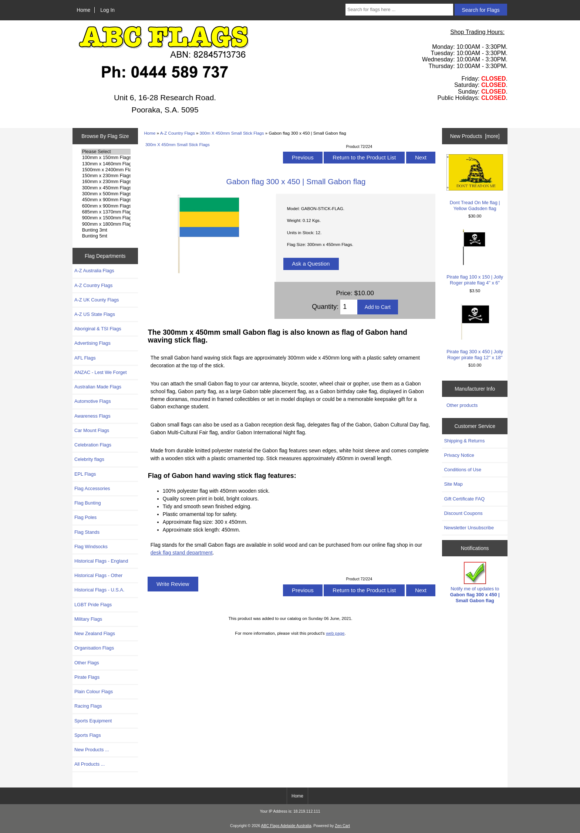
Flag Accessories (92, 488)
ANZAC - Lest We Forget (100, 372)
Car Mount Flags (91, 430)
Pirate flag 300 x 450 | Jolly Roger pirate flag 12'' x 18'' (474, 332)
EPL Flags (85, 474)
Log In (107, 10)
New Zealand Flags (94, 633)
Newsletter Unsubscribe (469, 527)
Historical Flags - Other (98, 575)
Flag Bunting (87, 503)
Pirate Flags (87, 677)
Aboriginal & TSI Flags (97, 328)
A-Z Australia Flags (94, 270)
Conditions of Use (462, 469)
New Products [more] (475, 136)
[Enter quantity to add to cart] (348, 307)
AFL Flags (85, 358)
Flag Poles (85, 517)
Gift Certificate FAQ (464, 499)
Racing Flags (88, 706)
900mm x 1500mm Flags (106, 218)
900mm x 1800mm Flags (106, 224)
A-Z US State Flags (94, 314)
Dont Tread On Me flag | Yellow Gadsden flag (474, 182)
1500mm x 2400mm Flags (106, 170)
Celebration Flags (92, 445)
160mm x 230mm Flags (106, 182)
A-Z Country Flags (177, 133)
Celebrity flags (89, 459)
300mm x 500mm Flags (106, 194)
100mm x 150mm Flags (106, 158)
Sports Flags (87, 735)
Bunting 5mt (106, 236)
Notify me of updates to (475, 582)
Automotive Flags (92, 401)
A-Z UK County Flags (96, 300)
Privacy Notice (459, 455)
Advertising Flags (92, 343)
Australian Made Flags (97, 386)
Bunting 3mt (106, 230)
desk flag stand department (182, 553)
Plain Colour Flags (93, 691)
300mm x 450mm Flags (106, 188)
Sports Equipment (93, 721)
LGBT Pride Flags (93, 604)
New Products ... (91, 749)
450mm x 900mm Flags (106, 200)
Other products (462, 405)
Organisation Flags (94, 648)
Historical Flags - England (101, 561)
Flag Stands (87, 532)
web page (335, 633)
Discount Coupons (463, 513)
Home (83, 10)
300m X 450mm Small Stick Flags (232, 133)
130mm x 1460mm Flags (106, 164)
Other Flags (86, 662)
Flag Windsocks (91, 546)
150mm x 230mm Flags (106, 176)
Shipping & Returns (464, 441)
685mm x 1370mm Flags (106, 212)
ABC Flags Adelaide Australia (286, 826)
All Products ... (89, 764)
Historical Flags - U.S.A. (99, 590)
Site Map (453, 484)
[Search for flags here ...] (399, 10)
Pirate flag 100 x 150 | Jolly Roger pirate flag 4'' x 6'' (474, 257)
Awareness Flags (92, 416)
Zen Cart (342, 826)
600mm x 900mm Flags (106, 206)
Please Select (106, 152)
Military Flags (88, 619)
